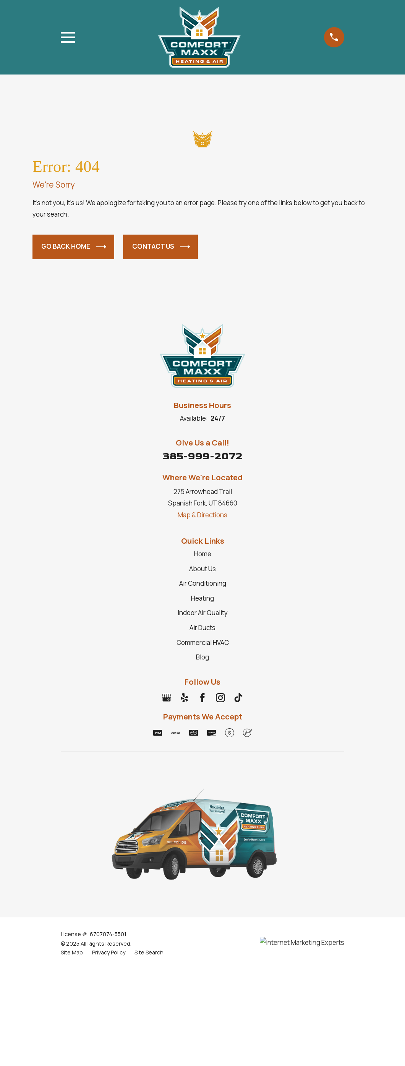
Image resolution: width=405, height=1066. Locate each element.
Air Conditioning (202, 583)
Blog (202, 657)
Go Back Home (73, 246)
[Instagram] (220, 697)
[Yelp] (184, 697)
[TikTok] (238, 697)
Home (202, 553)
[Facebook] (202, 697)
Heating (202, 598)
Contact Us (161, 246)
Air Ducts (202, 627)
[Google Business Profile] (166, 697)
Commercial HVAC (203, 642)
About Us (202, 568)
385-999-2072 (202, 456)
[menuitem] (72, 952)
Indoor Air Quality (203, 612)
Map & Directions (202, 514)
